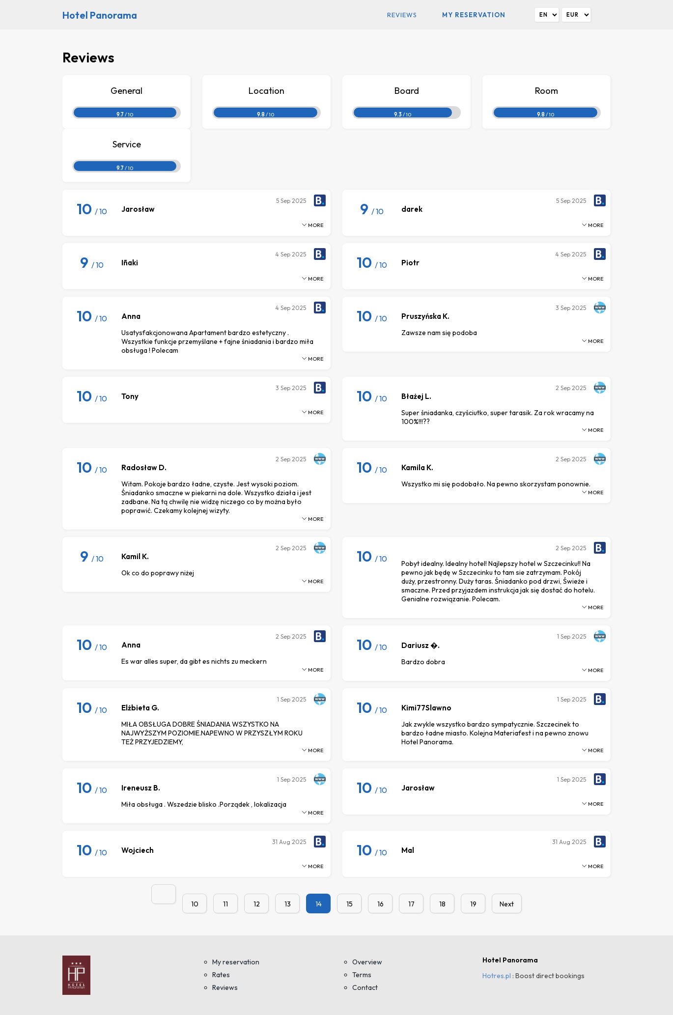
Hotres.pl (496, 975)
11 (225, 904)
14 (318, 904)
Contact (365, 987)
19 (473, 904)
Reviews (402, 15)
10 (194, 904)
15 (349, 904)
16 (380, 904)
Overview (367, 962)
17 (411, 904)
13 (287, 904)
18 (442, 904)
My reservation (473, 15)
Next (507, 904)
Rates (221, 974)
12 (256, 904)
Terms (361, 974)
